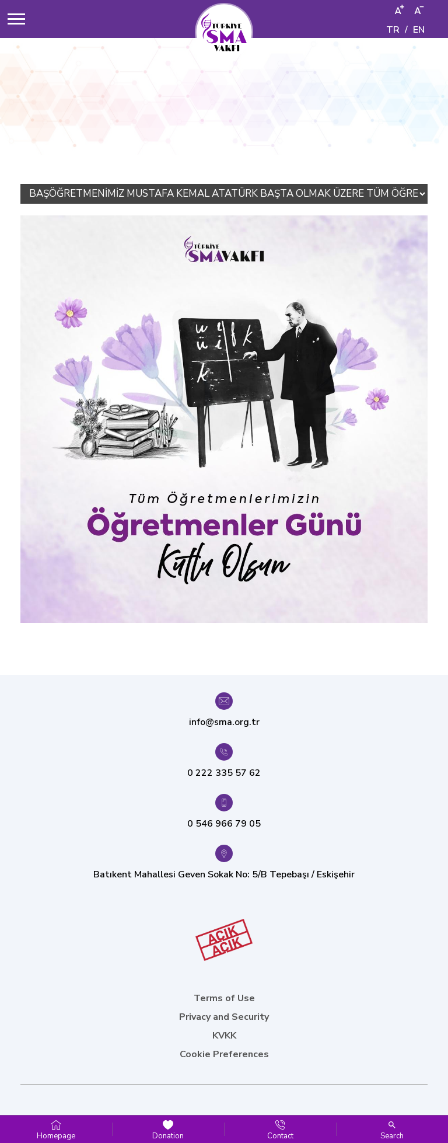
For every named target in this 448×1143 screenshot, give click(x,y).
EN (419, 29)
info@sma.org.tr (224, 722)
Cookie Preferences (224, 1054)
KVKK (224, 1035)
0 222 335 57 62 (224, 772)
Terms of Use (224, 998)
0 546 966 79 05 (224, 823)
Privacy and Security (224, 1016)
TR (393, 29)
